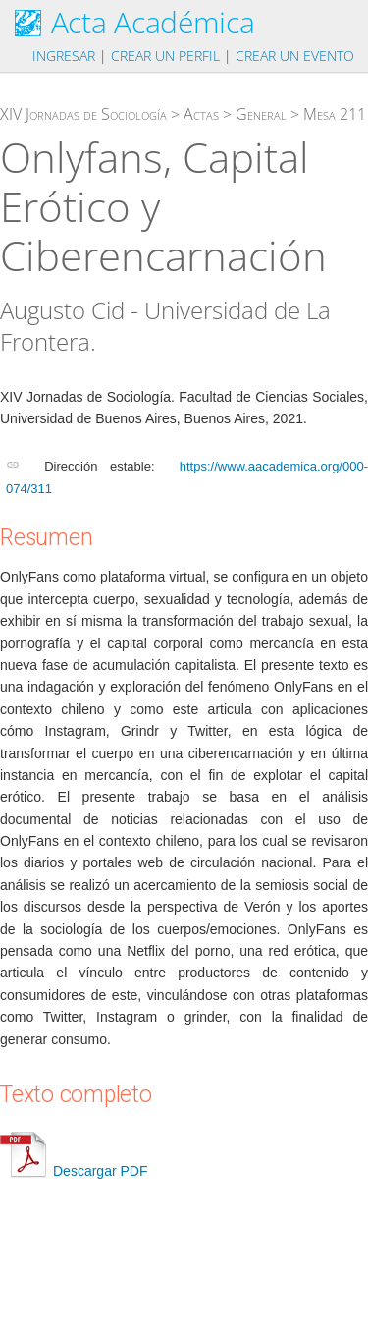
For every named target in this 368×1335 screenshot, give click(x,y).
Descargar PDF (73, 1171)
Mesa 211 (334, 114)
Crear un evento (295, 55)
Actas (201, 114)
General (261, 114)
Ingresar (63, 55)
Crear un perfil (165, 55)
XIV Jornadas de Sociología (83, 114)
